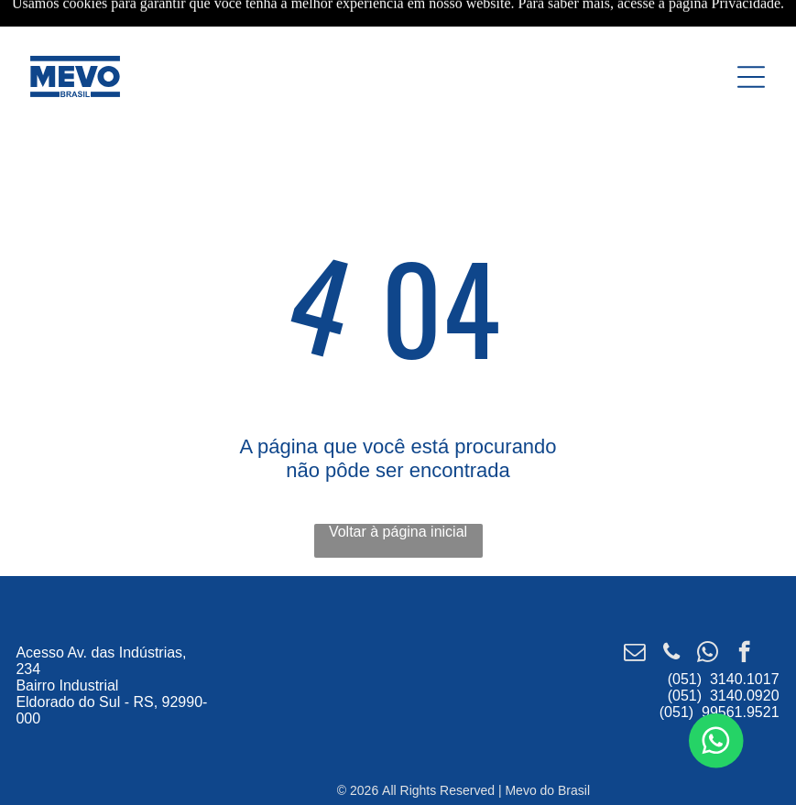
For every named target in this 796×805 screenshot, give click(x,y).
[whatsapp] (708, 654)
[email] (634, 654)
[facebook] (744, 654)
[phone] (671, 654)
